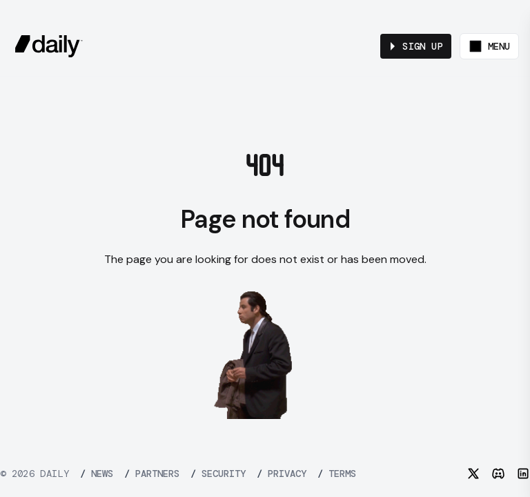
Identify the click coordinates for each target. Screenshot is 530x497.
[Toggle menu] (489, 46)
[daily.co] (49, 46)
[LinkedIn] (523, 473)
